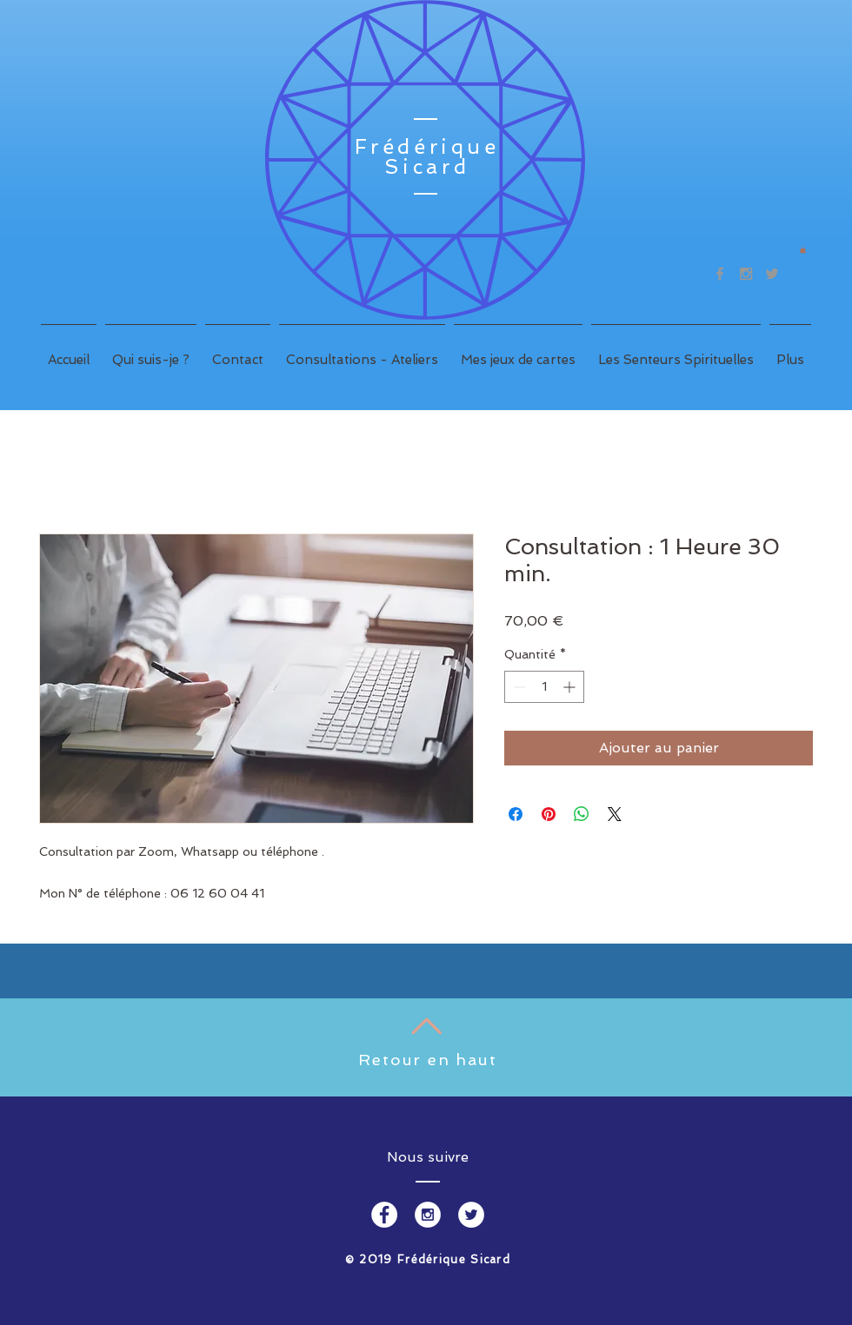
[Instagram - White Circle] (428, 1215)
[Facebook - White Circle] (384, 1215)
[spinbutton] (544, 687)
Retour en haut (427, 1059)
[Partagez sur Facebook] (515, 814)
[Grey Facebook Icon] (720, 273)
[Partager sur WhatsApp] (581, 814)
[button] (803, 249)
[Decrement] (518, 687)
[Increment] (571, 687)
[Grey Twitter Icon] (772, 273)
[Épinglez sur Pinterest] (548, 814)
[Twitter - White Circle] (471, 1215)
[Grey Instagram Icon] (746, 273)
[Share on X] (614, 814)
